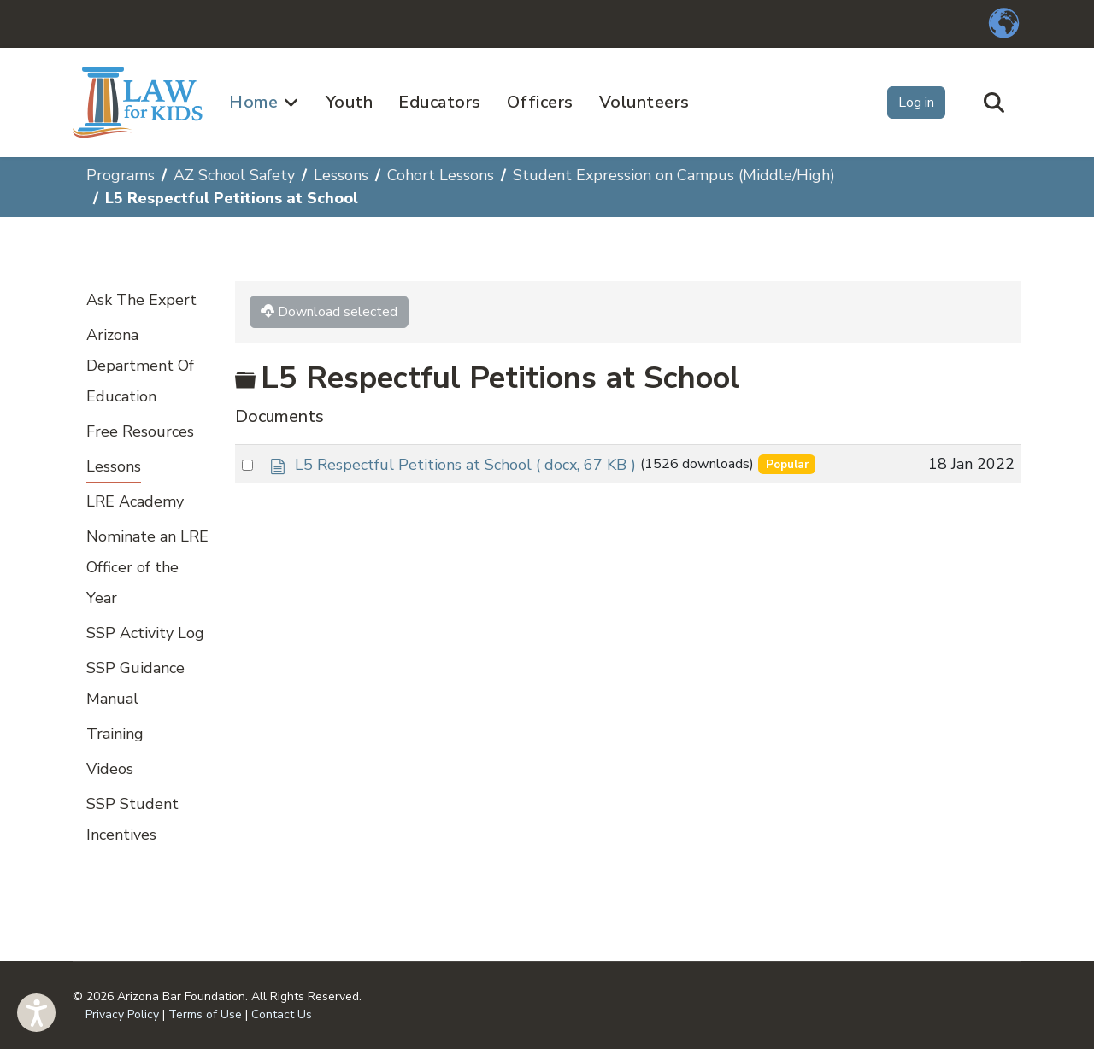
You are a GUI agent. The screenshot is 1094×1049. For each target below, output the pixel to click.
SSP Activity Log (145, 633)
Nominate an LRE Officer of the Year (147, 567)
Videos (109, 769)
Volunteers (644, 102)
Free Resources (140, 431)
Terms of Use (205, 1014)
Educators (439, 102)
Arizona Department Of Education (140, 366)
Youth (349, 102)
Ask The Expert (141, 300)
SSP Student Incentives (132, 819)
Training (115, 734)
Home (253, 102)
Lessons (113, 466)
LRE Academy (135, 501)
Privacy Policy (122, 1014)
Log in (916, 102)
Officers (540, 102)
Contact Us (281, 1014)
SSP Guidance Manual (135, 683)
